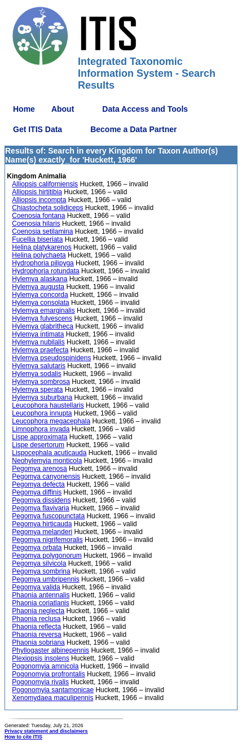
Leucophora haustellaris (47, 405)
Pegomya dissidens (41, 500)
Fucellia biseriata (37, 239)
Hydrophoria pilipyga (42, 263)
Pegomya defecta (38, 484)
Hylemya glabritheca (42, 326)
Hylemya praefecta (40, 350)
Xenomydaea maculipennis (52, 698)
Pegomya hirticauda (42, 524)
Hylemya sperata (37, 390)
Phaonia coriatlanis (40, 603)
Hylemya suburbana (42, 397)
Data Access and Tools (145, 108)
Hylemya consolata (40, 303)
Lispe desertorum (38, 445)
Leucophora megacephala (51, 421)
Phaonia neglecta (38, 611)
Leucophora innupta (42, 413)
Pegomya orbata (36, 548)
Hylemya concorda (40, 295)
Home (24, 108)
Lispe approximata (39, 437)
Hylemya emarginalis (43, 310)
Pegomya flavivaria (40, 508)
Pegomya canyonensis (46, 476)
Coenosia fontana (38, 216)
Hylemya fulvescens (42, 318)
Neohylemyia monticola (47, 461)
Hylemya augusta (38, 287)
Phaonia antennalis (40, 595)
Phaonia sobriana (38, 642)
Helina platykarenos (41, 247)
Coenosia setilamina (42, 231)
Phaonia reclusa (36, 619)
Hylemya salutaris (38, 366)
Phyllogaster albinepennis (50, 650)
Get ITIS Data (37, 129)
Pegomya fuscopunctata (48, 516)
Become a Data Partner (133, 129)
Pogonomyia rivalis (40, 682)
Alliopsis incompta (39, 200)
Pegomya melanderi (42, 532)
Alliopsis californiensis (45, 184)
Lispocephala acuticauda (49, 453)
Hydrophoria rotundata (45, 271)
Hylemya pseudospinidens (51, 358)
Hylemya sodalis (36, 374)
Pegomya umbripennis (45, 579)
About (62, 108)
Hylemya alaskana (39, 279)
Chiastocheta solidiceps (47, 208)
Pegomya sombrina (41, 571)
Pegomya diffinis (36, 492)
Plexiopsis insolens (40, 658)
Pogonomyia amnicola (45, 666)
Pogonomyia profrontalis (48, 674)
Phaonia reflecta (36, 627)
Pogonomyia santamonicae (53, 690)
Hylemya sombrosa (41, 382)
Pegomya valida (36, 587)
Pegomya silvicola (39, 563)
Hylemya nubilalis (38, 342)
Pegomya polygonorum (46, 555)
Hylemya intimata (38, 334)
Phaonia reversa (36, 635)
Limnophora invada (40, 429)
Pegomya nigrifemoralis (47, 540)
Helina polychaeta (38, 255)
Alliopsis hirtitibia (37, 192)
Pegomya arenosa (39, 469)
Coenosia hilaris (36, 224)
